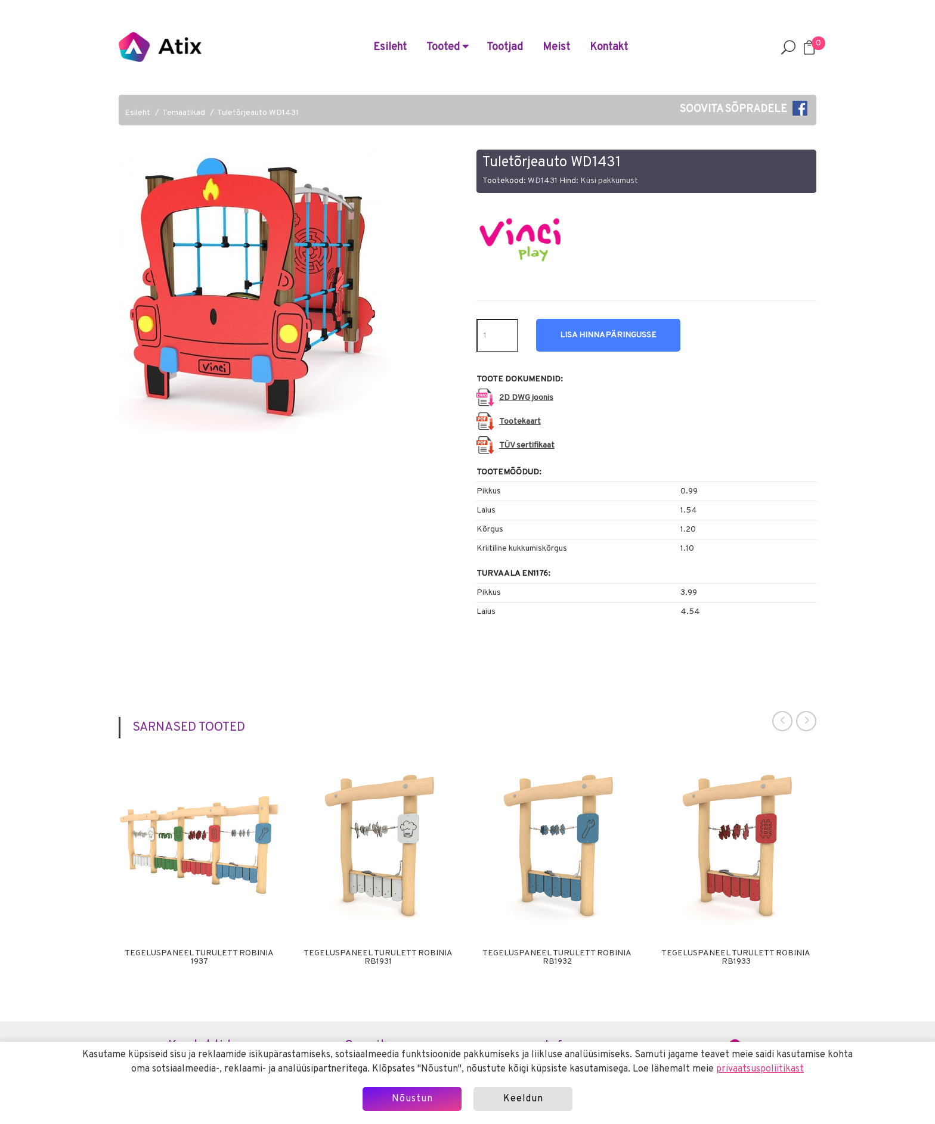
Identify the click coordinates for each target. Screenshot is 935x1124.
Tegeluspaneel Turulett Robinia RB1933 (735, 957)
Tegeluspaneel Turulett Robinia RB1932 (556, 957)
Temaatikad (183, 113)
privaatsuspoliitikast (760, 1069)
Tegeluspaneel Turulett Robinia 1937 (199, 957)
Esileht (390, 47)
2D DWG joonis (526, 398)
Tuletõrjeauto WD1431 (258, 113)
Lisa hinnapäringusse (608, 335)
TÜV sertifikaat (527, 445)
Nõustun (412, 1099)
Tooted (447, 47)
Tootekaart (520, 422)
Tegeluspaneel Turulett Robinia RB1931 (378, 957)
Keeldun (523, 1099)
